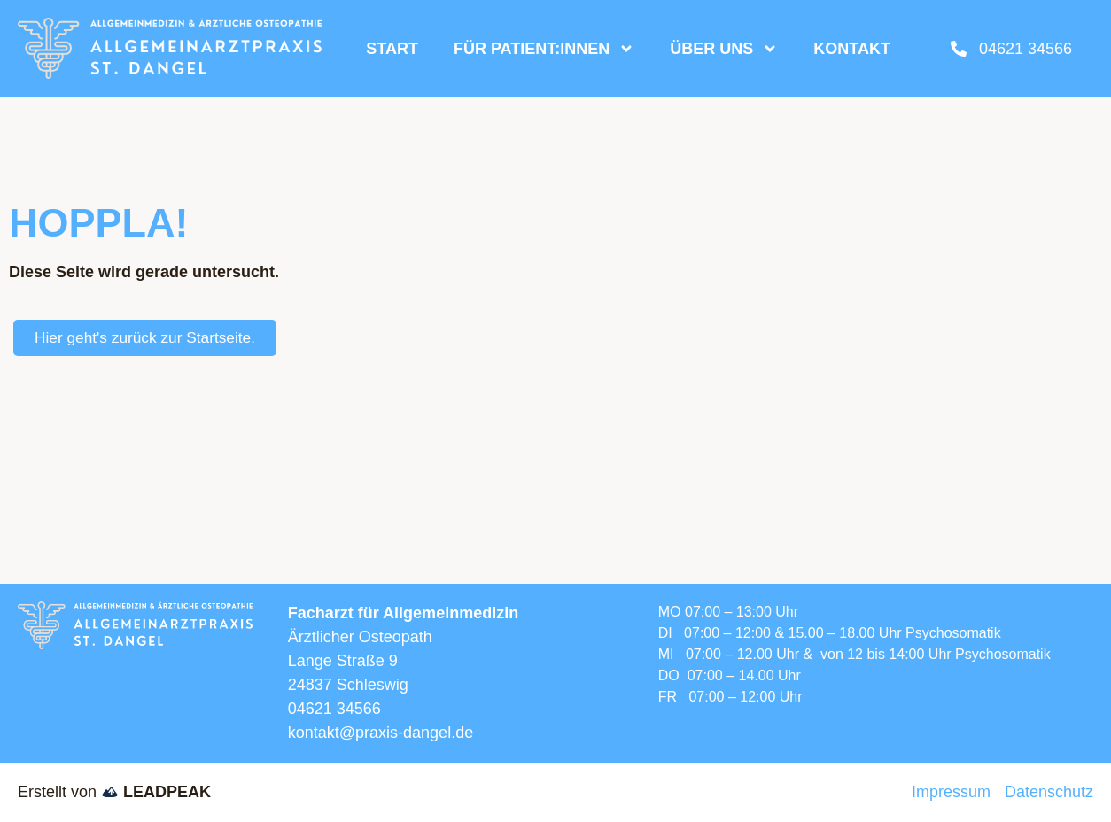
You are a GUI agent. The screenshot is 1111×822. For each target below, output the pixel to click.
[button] (39, 783)
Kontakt (851, 49)
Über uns (724, 49)
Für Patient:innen (544, 49)
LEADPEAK (156, 792)
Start (392, 49)
